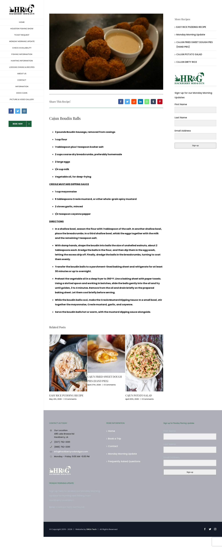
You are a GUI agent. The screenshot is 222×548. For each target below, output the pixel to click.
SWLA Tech (91, 529)
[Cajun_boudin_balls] (106, 52)
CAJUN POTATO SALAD (138, 395)
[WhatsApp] (147, 101)
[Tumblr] (153, 101)
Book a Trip (114, 438)
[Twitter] (127, 101)
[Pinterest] (160, 101)
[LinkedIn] (140, 101)
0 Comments (71, 399)
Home (111, 431)
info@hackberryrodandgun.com (71, 451)
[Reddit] (134, 101)
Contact (113, 446)
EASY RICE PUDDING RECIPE (66, 395)
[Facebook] (120, 101)
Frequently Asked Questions (124, 461)
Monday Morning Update (190, 34)
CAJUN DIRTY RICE (186, 62)
